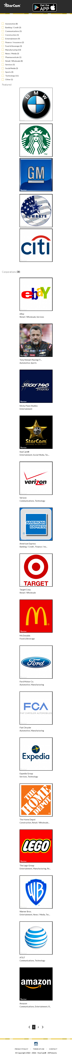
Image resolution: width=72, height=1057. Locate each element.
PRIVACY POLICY (21, 1049)
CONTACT (53, 1049)
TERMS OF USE (38, 1049)
